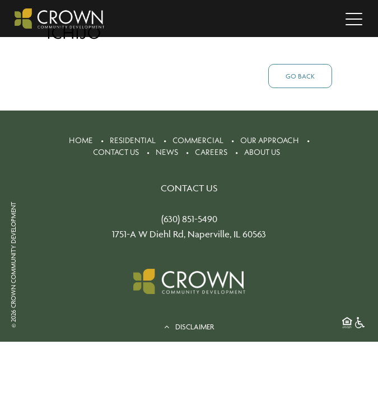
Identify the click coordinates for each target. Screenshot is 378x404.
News (167, 152)
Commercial (197, 140)
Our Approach (269, 140)
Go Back (300, 76)
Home (81, 140)
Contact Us (116, 152)
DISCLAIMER (189, 326)
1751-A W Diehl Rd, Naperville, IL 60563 (189, 234)
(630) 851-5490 (189, 218)
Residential (133, 140)
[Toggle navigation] (354, 18)
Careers (211, 152)
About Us (262, 152)
